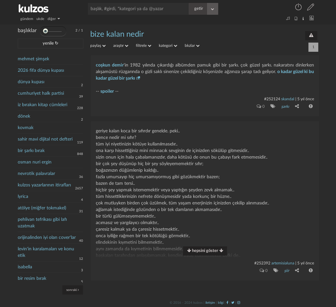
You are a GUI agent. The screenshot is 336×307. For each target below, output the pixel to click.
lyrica (23, 196)
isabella (25, 267)
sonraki (72, 290)
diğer (54, 19)
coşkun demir (110, 65)
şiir (286, 271)
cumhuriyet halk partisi (41, 93)
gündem (26, 19)
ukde (40, 19)
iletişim (210, 302)
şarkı (285, 106)
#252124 (272, 99)
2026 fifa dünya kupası (41, 70)
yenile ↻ (50, 43)
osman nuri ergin (35, 162)
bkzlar (192, 46)
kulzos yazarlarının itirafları (44, 185)
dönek (24, 116)
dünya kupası (31, 82)
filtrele (143, 46)
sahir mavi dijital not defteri (45, 139)
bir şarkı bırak (31, 150)
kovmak (25, 127)
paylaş (98, 46)
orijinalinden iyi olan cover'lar (47, 237)
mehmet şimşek (33, 59)
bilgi (220, 302)
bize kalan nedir (117, 34)
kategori (168, 46)
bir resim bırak (32, 278)
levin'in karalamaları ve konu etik (46, 252)
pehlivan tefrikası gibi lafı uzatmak (42, 222)
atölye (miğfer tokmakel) (42, 208)
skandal (287, 99)
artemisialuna (282, 263)
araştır (120, 46)
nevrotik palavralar (36, 173)
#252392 (262, 263)
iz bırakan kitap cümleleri (42, 105)
